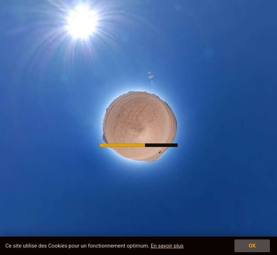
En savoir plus (167, 246)
